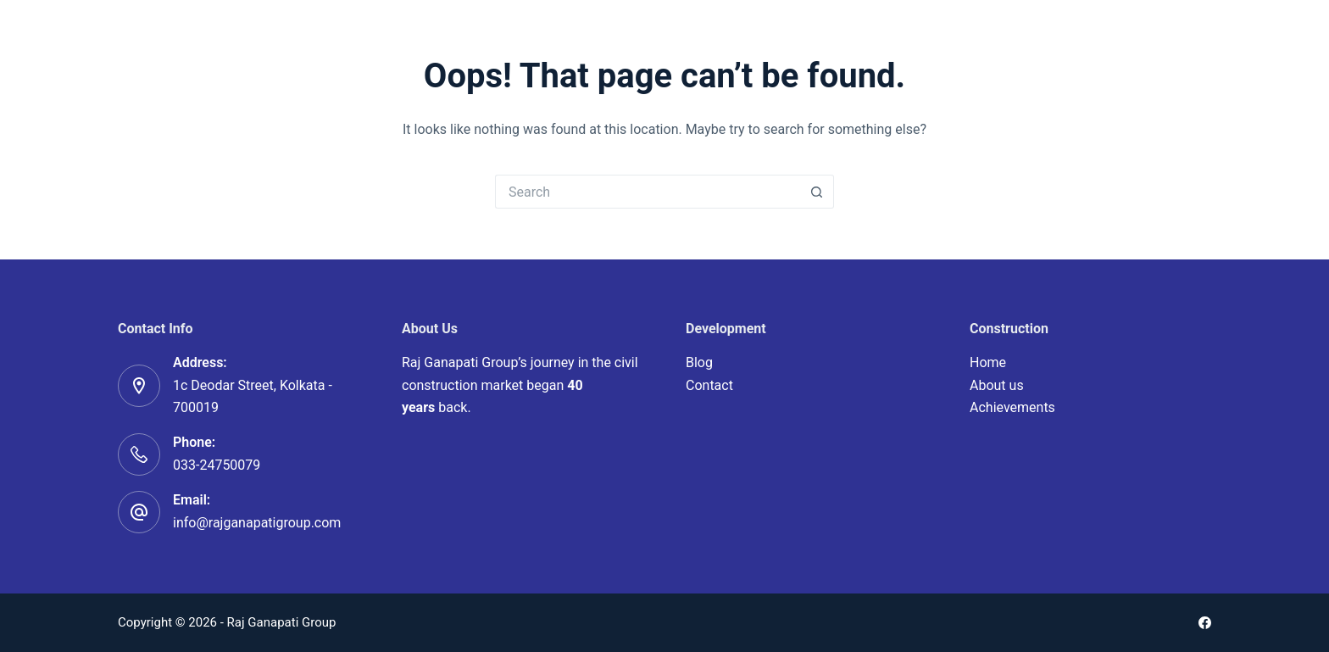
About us (997, 385)
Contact (709, 385)
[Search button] (817, 192)
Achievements (1012, 407)
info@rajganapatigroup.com (257, 523)
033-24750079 (216, 465)
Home (988, 362)
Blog (699, 362)
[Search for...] (647, 192)
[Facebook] (1204, 622)
